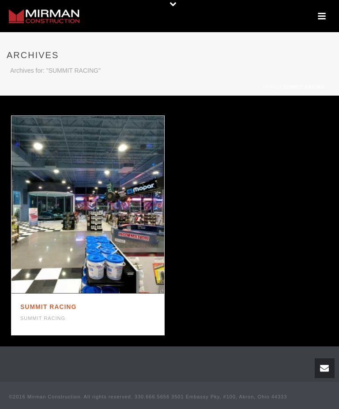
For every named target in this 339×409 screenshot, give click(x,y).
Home (270, 87)
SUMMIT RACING (48, 306)
